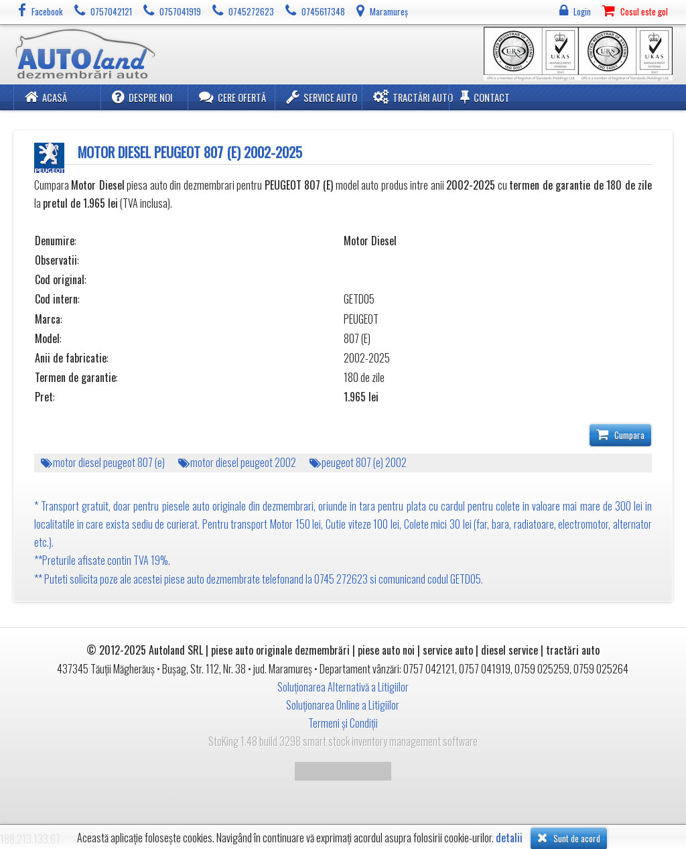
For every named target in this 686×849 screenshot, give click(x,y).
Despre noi (142, 97)
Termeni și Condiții (343, 723)
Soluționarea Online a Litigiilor (342, 705)
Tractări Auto (413, 97)
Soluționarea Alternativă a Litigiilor (343, 687)
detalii (509, 838)
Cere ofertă (232, 97)
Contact (485, 97)
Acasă (46, 97)
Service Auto (321, 97)
